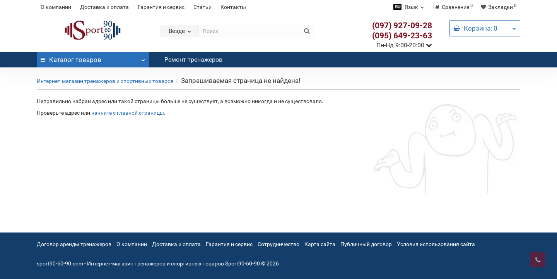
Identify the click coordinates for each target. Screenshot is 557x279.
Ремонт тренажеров (193, 59)
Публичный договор (366, 244)
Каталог (93, 58)
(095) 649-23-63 (402, 35)
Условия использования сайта (436, 244)
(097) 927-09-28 (402, 25)
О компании (56, 7)
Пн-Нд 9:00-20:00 (404, 45)
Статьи (202, 7)
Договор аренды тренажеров (74, 244)
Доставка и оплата (104, 7)
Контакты (233, 7)
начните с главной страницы (127, 113)
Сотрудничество (278, 244)
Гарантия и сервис (161, 7)
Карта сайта (319, 244)
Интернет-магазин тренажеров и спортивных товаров (105, 81)
